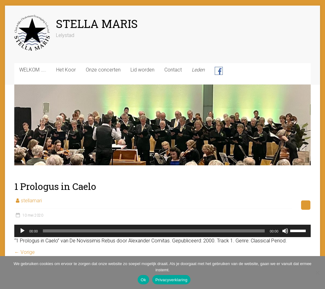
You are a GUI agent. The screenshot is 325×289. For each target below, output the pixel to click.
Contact (173, 70)
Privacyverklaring (171, 280)
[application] (162, 231)
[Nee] (317, 272)
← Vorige (24, 252)
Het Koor (66, 70)
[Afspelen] (22, 231)
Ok (143, 280)
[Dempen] (285, 231)
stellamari (31, 201)
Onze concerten (103, 70)
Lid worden (142, 70)
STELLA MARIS (97, 23)
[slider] (154, 230)
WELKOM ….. (32, 70)
